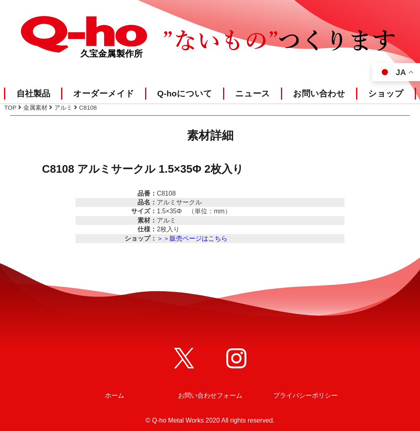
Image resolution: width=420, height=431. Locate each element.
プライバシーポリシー (305, 395)
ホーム (114, 395)
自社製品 (33, 93)
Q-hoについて (184, 93)
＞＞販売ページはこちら (192, 238)
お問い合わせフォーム (210, 395)
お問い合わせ (319, 93)
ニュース (252, 93)
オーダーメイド (103, 93)
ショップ (386, 93)
